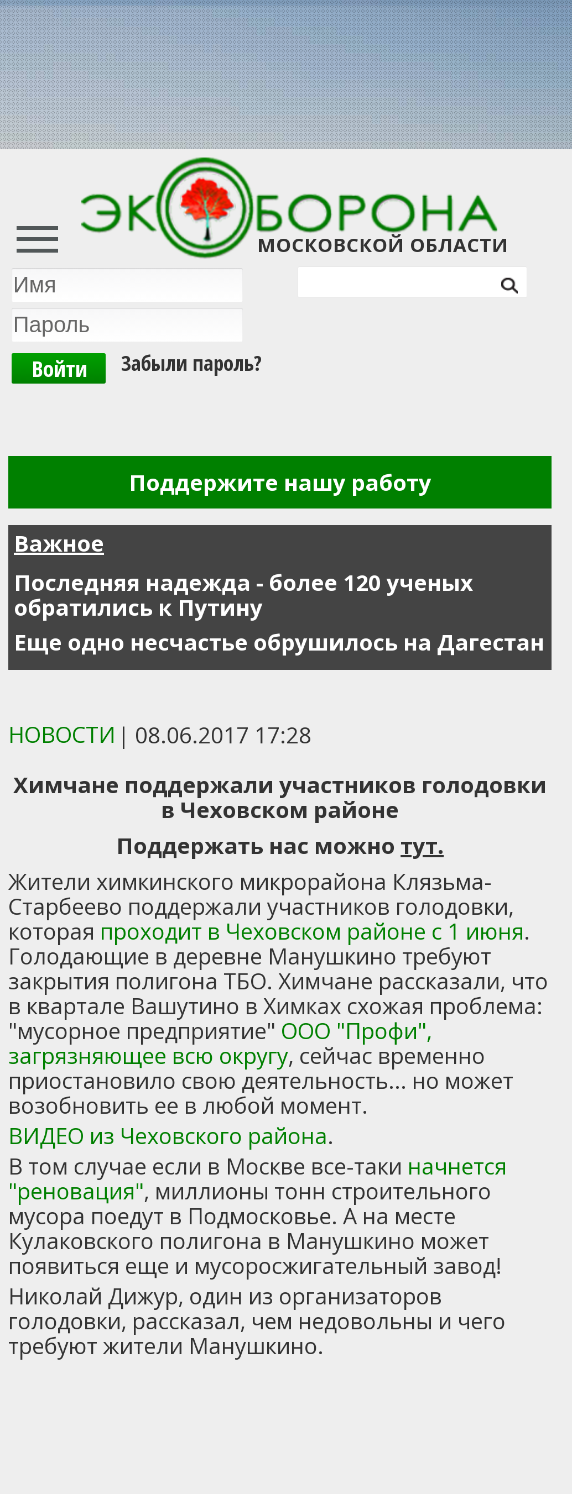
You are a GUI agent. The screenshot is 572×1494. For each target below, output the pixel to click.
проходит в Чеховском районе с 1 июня (312, 931)
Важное (59, 543)
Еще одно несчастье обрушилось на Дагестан (279, 642)
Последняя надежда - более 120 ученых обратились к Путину (243, 594)
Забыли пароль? (191, 362)
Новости (62, 734)
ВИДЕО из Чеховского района (167, 1135)
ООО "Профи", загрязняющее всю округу (220, 1043)
